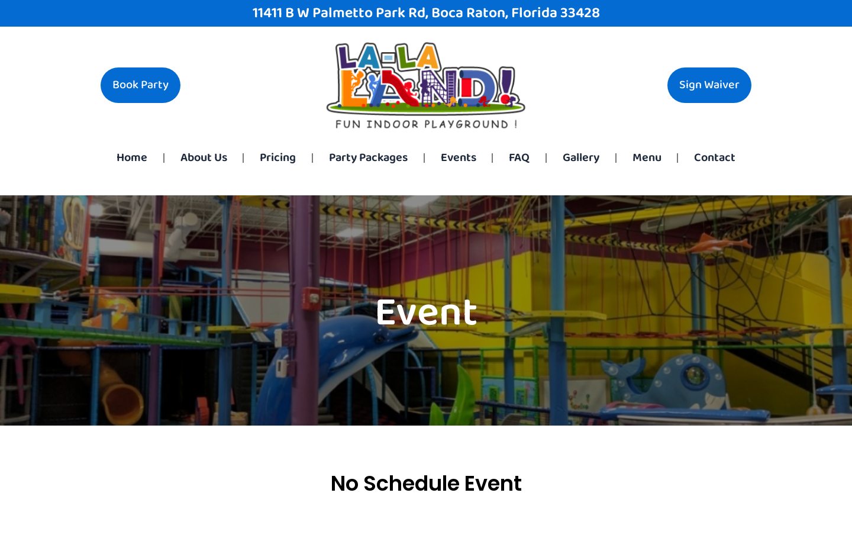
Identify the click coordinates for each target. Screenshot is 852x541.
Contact (714, 158)
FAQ (519, 158)
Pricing (278, 158)
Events (458, 158)
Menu (646, 158)
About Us (203, 158)
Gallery (581, 158)
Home (132, 158)
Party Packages (368, 158)
